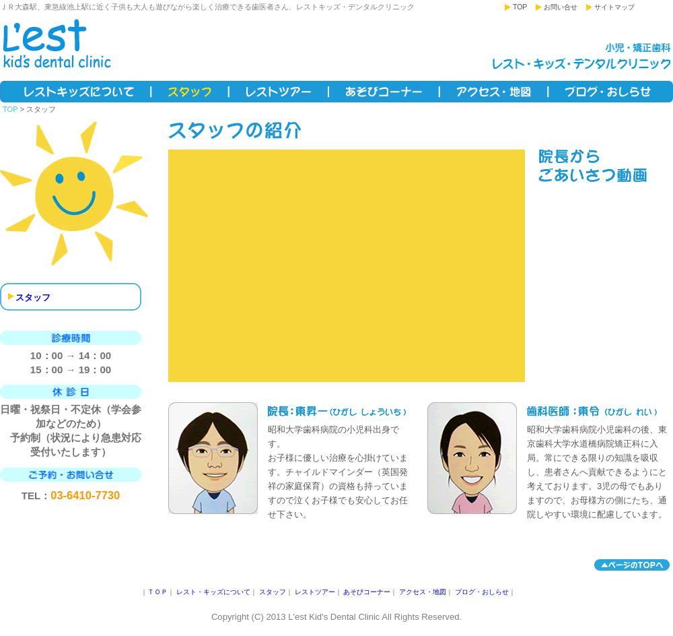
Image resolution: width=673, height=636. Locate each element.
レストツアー (279, 91)
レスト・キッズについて (76, 91)
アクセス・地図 (494, 91)
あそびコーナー (384, 91)
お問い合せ (560, 7)
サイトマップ (614, 7)
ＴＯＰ (157, 592)
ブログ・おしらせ (611, 91)
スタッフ (190, 91)
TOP (520, 7)
